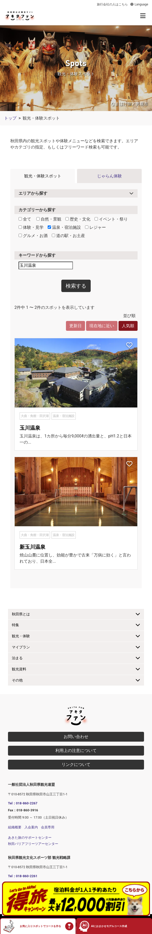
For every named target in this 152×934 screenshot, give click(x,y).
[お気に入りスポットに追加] (129, 345)
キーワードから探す (37, 255)
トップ (10, 118)
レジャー (95, 227)
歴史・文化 (77, 219)
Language (139, 4)
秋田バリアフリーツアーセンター (33, 844)
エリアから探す (33, 193)
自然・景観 (48, 219)
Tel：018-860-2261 (22, 876)
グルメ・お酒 (33, 235)
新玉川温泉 (32, 547)
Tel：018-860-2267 (22, 803)
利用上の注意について (76, 750)
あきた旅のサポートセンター (30, 837)
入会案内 (31, 827)
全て (25, 219)
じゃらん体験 (109, 176)
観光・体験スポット (42, 176)
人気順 (128, 325)
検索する (76, 286)
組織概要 (14, 827)
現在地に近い (101, 325)
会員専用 (47, 827)
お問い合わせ (76, 736)
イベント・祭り (111, 219)
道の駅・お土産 (68, 235)
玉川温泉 (30, 428)
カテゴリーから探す (37, 209)
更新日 (75, 325)
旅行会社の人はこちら (112, 4)
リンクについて (76, 764)
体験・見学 (31, 227)
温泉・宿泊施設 (64, 227)
